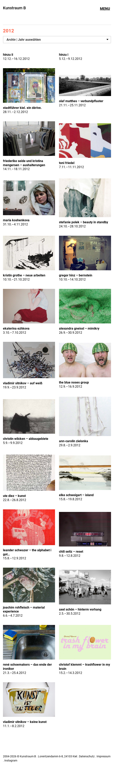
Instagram (10, 760)
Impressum (103, 756)
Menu (105, 8)
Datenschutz (87, 756)
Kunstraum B (14, 8)
